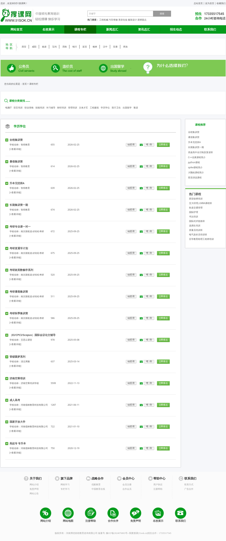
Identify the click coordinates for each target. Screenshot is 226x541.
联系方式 (188, 484)
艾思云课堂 (26, 339)
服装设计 (132, 19)
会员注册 (126, 484)
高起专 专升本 (18, 443)
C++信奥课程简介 (197, 157)
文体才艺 (83, 107)
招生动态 (176, 29)
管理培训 (72, 107)
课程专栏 (80, 29)
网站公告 (34, 493)
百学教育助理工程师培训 (201, 239)
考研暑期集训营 (19, 291)
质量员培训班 (196, 230)
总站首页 (198, 3)
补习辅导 (50, 107)
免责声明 (34, 489)
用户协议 (157, 484)
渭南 (64, 46)
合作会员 (126, 489)
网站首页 (17, 29)
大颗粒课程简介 (196, 172)
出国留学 (127, 107)
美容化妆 (122, 19)
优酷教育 (96, 484)
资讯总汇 (144, 29)
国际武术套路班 (197, 221)
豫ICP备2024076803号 (117, 533)
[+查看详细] (15, 149)
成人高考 (15, 400)
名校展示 (48, 29)
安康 (115, 46)
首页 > (25, 83)
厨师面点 (141, 19)
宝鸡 (54, 46)
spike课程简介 (195, 167)
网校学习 (65, 484)
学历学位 (105, 107)
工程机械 (103, 19)
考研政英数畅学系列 (21, 270)
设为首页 (209, 3)
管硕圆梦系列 (17, 356)
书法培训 (193, 216)
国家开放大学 (17, 421)
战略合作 (98, 478)
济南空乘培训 (17, 378)
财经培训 (61, 107)
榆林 (95, 46)
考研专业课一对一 (20, 226)
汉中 (105, 46)
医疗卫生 (116, 107)
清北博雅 (25, 361)
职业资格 (29, 107)
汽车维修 (113, 19)
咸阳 (34, 46)
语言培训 (18, 107)
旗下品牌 (67, 478)
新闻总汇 (112, 29)
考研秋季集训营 (19, 313)
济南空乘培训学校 (30, 383)
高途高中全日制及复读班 (200, 152)
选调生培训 (194, 225)
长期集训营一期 (19, 205)
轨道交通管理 (196, 207)
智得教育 (25, 144)
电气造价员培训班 (198, 234)
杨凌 (44, 46)
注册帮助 (157, 489)
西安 (24, 46)
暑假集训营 (16, 161)
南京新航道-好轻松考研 (32, 231)
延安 (85, 46)
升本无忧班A (17, 183)
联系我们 (210, 29)
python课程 (194, 162)
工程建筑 (94, 107)
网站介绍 (34, 484)
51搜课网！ (22, 3)
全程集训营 (16, 140)
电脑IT (8, 107)
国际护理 (193, 212)
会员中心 (128, 478)
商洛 (125, 46)
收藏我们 (221, 3)
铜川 (74, 46)
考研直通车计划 (19, 248)
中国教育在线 (98, 489)
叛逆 (136, 107)
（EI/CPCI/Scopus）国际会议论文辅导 (33, 335)
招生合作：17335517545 (159, 533)
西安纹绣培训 (196, 198)
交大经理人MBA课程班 (200, 203)
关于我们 (36, 478)
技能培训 (39, 107)
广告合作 (188, 489)
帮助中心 (159, 478)
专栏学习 (65, 489)
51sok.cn (143, 533)
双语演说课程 (195, 177)
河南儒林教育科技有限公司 (34, 404)
